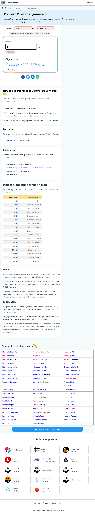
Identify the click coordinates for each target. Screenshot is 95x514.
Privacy (45, 503)
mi (39, 47)
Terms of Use (56, 503)
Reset (10, 52)
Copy (10, 70)
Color (90, 3)
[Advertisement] (76, 55)
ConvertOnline (9, 3)
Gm (43, 65)
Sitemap (37, 503)
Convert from (9, 28)
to (10, 352)
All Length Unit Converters (47, 429)
